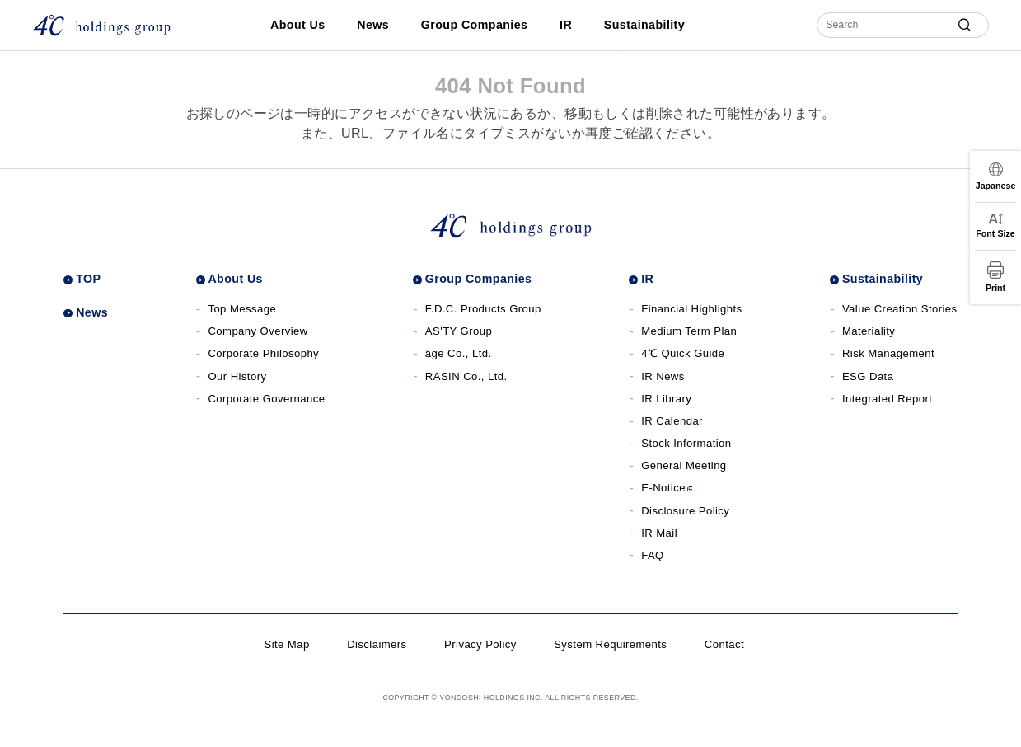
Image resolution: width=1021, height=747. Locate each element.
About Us (298, 24)
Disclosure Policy (685, 510)
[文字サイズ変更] (995, 226)
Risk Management (888, 353)
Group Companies (474, 24)
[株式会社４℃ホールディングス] (101, 24)
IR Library (666, 398)
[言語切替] (995, 176)
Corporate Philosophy (263, 353)
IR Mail (659, 533)
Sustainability (644, 24)
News (373, 24)
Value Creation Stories (900, 308)
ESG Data (868, 376)
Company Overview (257, 331)
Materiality (868, 331)
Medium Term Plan (689, 331)
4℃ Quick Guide (682, 353)
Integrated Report (887, 398)
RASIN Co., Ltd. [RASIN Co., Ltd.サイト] (466, 376)
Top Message (242, 308)
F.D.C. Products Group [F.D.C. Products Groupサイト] (483, 308)
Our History (237, 376)
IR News (663, 376)
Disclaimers (376, 644)
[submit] (964, 25)
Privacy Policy (480, 644)
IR (566, 24)
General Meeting (683, 465)
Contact (724, 644)
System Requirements (610, 644)
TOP (88, 278)
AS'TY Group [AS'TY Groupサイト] (458, 331)
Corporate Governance (266, 398)
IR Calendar (672, 421)
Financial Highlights (691, 308)
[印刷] (995, 277)
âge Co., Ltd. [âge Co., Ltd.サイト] (458, 353)
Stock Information (686, 443)
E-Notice (666, 487)
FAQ (652, 555)
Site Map (286, 644)
